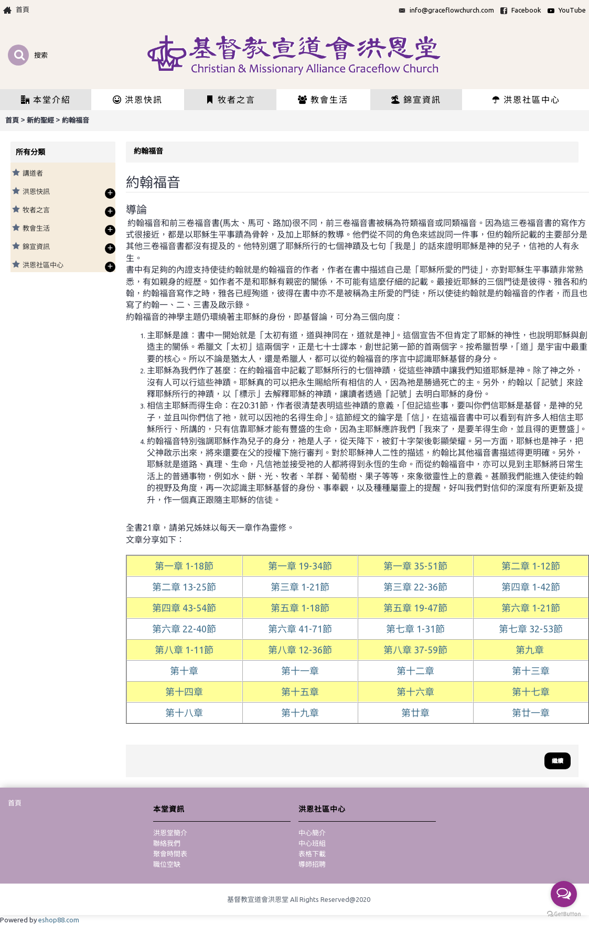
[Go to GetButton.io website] (564, 914)
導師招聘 (312, 864)
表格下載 (312, 853)
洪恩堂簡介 (170, 832)
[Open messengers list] (564, 894)
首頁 (15, 802)
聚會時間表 (170, 853)
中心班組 (312, 843)
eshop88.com (58, 919)
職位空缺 (166, 864)
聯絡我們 (166, 843)
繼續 (557, 761)
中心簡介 (312, 832)
